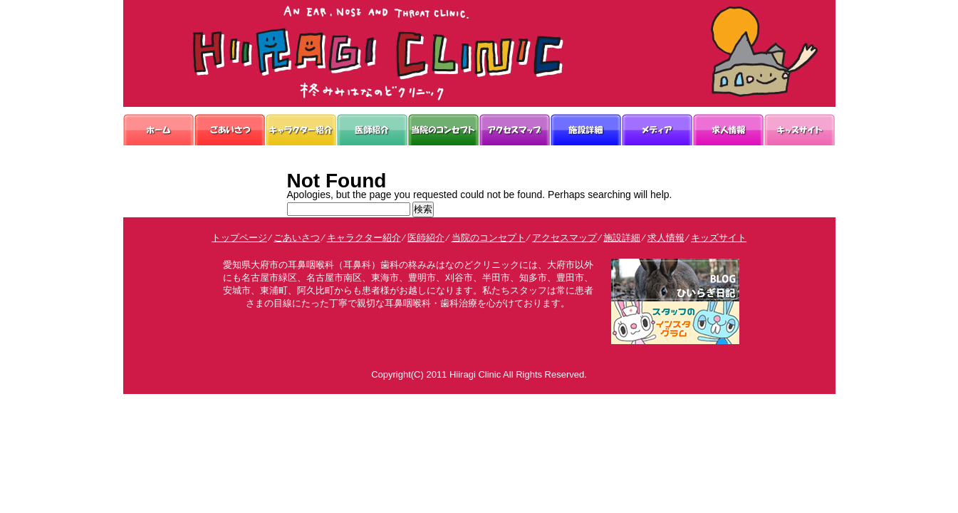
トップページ (239, 237)
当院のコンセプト (489, 237)
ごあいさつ (297, 237)
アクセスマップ (564, 237)
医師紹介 (425, 237)
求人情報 (665, 237)
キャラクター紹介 (364, 237)
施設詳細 (621, 237)
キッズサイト (718, 237)
